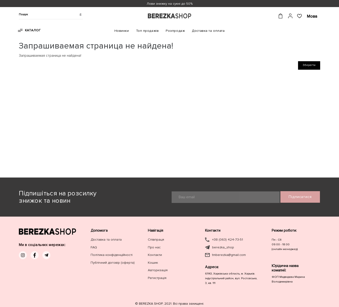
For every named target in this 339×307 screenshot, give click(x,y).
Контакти (154, 255)
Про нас (154, 247)
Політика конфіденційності (111, 255)
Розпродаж (175, 31)
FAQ (94, 247)
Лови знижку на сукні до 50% (170, 4)
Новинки (121, 31)
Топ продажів (147, 31)
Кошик (153, 262)
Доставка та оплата (208, 31)
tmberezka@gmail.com (228, 255)
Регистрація (157, 277)
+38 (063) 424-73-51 (227, 240)
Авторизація (157, 270)
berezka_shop (223, 247)
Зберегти (309, 65)
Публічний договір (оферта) (112, 262)
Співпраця (156, 240)
